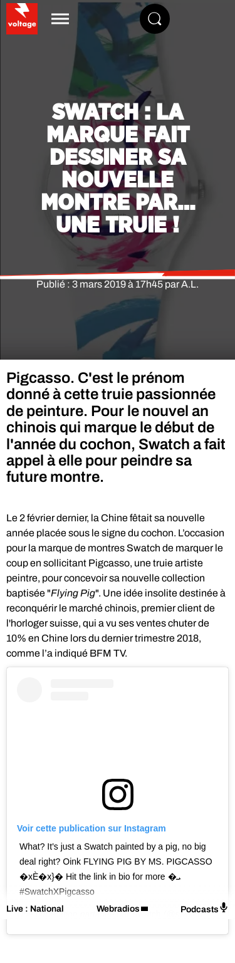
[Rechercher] (155, 19)
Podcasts (204, 908)
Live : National (35, 909)
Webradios (118, 909)
